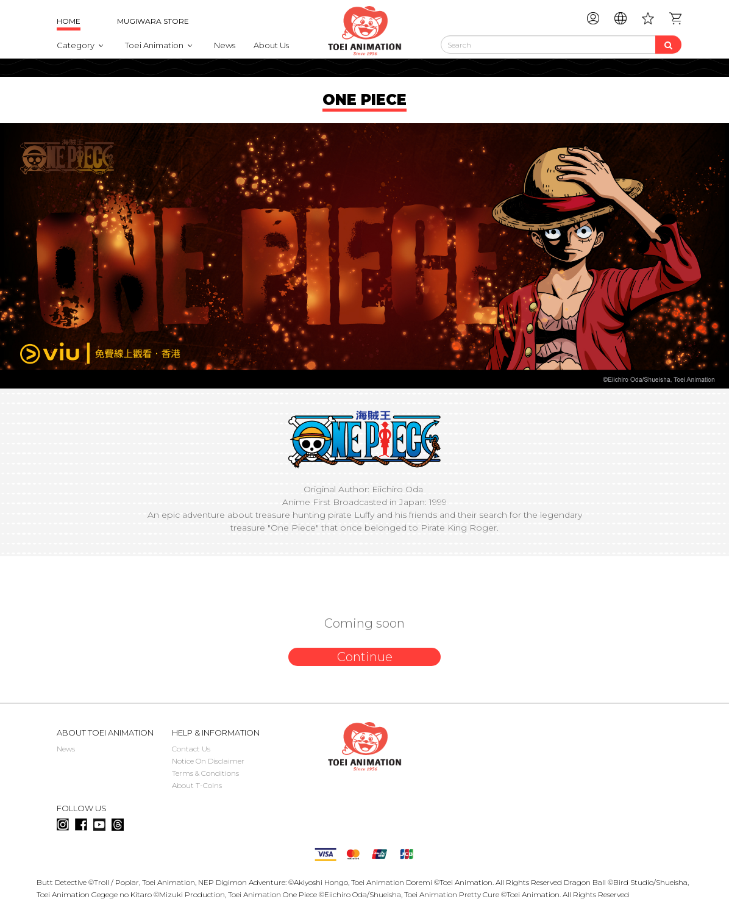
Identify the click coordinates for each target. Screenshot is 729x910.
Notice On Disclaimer (208, 760)
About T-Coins (197, 785)
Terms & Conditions (205, 773)
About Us (271, 45)
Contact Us (191, 748)
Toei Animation (154, 45)
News (224, 45)
